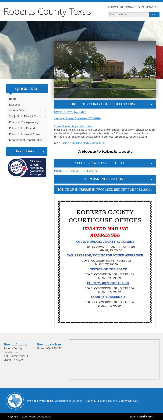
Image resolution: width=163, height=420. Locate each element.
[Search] (130, 14)
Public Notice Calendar (23, 128)
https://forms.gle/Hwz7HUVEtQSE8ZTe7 (83, 142)
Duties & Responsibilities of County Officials (111, 401)
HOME (115, 7)
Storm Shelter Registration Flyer (73, 126)
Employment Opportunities (25, 140)
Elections (14, 104)
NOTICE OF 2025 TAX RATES (70, 112)
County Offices (27, 110)
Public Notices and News (27, 134)
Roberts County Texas (47, 11)
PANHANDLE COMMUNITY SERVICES (75, 171)
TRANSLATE (152, 7)
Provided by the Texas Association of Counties (54, 401)
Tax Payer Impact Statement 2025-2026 (77, 118)
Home (12, 99)
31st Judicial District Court (27, 116)
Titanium (146, 416)
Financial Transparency (23, 122)
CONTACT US (132, 7)
